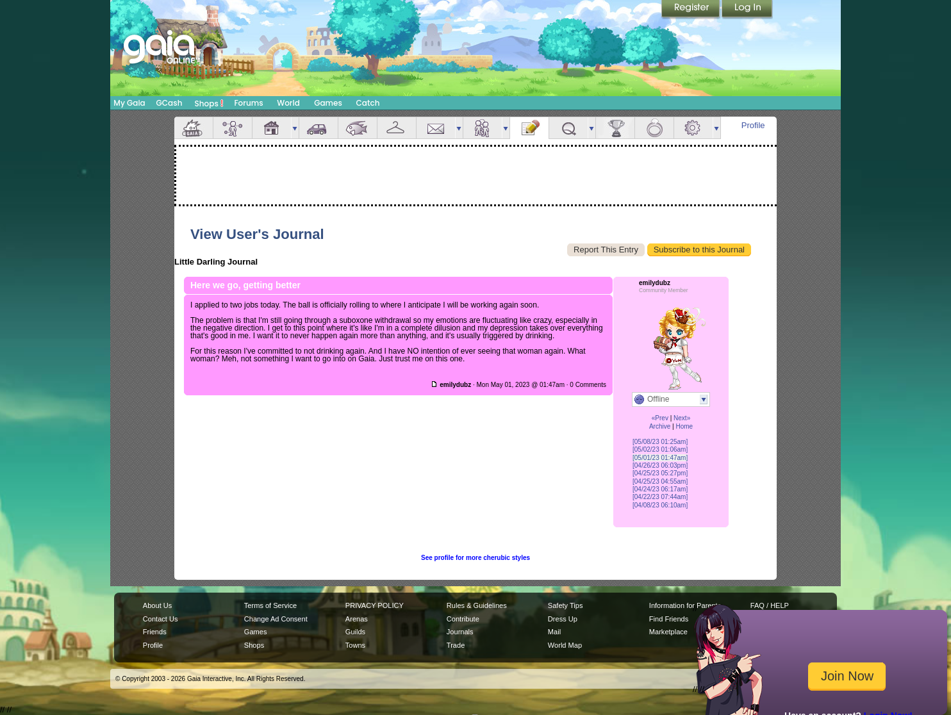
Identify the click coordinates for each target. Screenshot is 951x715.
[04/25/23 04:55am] (660, 481)
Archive (659, 426)
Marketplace (668, 632)
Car (318, 127)
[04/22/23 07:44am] (660, 496)
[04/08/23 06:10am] (660, 505)
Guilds (355, 632)
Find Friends (668, 619)
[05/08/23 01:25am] (660, 441)
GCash (169, 102)
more (295, 127)
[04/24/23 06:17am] (660, 489)
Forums (248, 102)
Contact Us (160, 619)
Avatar (232, 127)
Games (328, 102)
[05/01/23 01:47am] (660, 457)
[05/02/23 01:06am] (660, 449)
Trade (456, 645)
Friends (482, 127)
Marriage (654, 127)
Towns (355, 645)
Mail (436, 127)
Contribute (463, 619)
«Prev (660, 418)
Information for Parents (685, 605)
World (288, 102)
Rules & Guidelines (477, 605)
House (271, 127)
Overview (193, 127)
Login (747, 9)
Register (691, 9)
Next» (682, 418)
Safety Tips (565, 605)
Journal (529, 127)
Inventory (396, 127)
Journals (460, 632)
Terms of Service (270, 605)
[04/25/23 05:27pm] (660, 473)
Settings (693, 127)
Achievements (615, 127)
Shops (209, 103)
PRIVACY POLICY (374, 605)
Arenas (356, 619)
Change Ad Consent (276, 619)
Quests (568, 127)
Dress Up (562, 619)
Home (684, 426)
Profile (753, 125)
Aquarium (357, 127)
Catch (368, 102)
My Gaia (129, 102)
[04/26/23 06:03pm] (660, 465)
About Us (157, 605)
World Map (565, 645)
